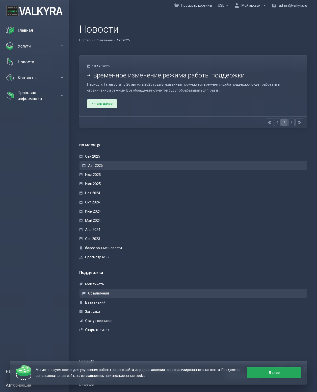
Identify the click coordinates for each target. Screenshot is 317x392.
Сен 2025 (89, 156)
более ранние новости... (101, 248)
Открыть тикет (94, 330)
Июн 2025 (90, 184)
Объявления (103, 40)
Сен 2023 (89, 239)
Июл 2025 (90, 175)
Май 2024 (90, 220)
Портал (85, 40)
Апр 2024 (89, 230)
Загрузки (89, 312)
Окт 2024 (89, 202)
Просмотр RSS (94, 257)
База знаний (92, 302)
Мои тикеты (92, 284)
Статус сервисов (95, 321)
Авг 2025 (92, 166)
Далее (274, 373)
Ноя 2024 (89, 193)
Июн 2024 (90, 211)
